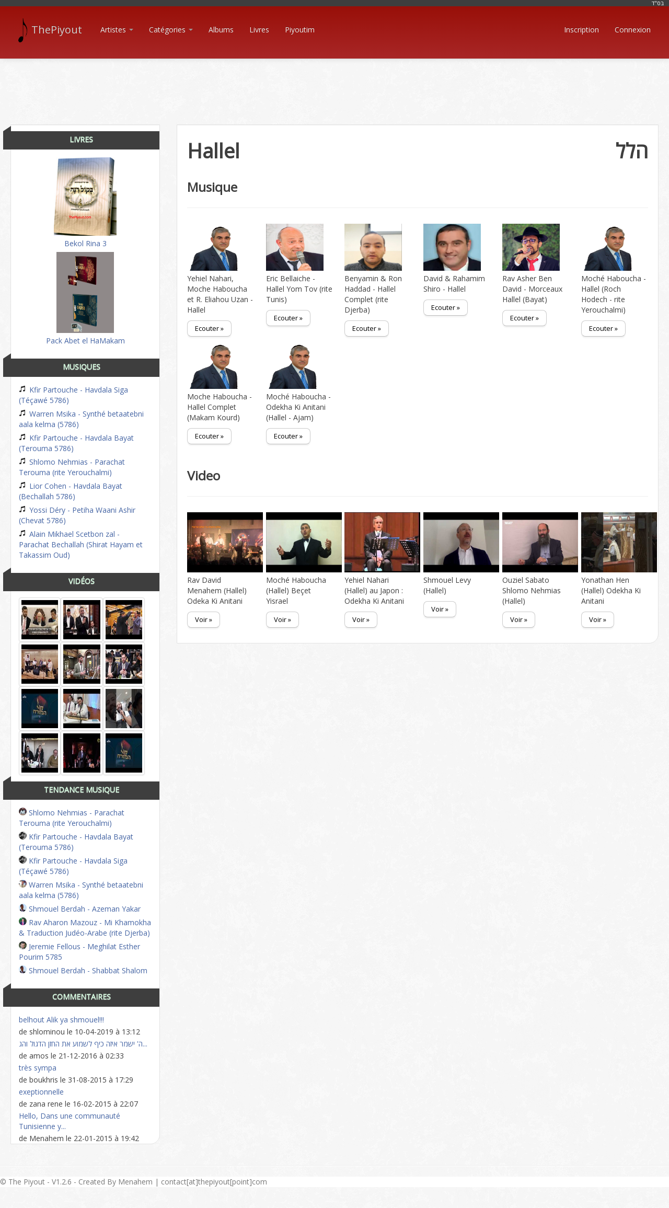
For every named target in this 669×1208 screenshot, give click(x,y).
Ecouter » (209, 328)
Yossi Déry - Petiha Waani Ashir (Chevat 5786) (77, 515)
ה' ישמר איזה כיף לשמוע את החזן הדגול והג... (83, 1044)
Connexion (633, 29)
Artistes (116, 29)
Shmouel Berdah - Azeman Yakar (80, 909)
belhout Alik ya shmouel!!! (61, 1020)
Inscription (581, 29)
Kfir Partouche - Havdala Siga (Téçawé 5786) (73, 395)
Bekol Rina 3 (85, 202)
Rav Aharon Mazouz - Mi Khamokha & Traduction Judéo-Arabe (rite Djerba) (85, 927)
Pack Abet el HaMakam (85, 299)
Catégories (171, 29)
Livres (259, 29)
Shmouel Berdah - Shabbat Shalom (83, 970)
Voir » (203, 619)
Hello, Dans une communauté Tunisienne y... (69, 1121)
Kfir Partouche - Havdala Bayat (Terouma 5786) (76, 443)
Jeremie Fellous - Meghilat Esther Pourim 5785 (79, 951)
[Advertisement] (334, 82)
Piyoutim (300, 29)
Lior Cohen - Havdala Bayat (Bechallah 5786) (70, 491)
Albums (221, 29)
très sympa (37, 1068)
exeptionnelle (41, 1092)
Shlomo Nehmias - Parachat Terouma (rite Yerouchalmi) (72, 467)
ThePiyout (51, 29)
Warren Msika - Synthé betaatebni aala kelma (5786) (81, 419)
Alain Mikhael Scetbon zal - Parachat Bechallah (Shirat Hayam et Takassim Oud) (81, 544)
